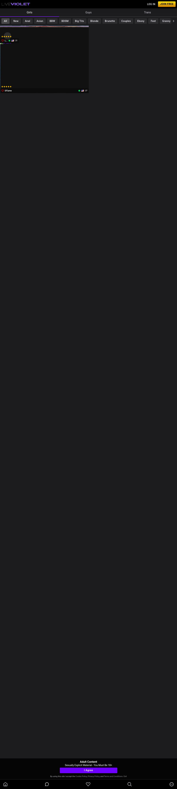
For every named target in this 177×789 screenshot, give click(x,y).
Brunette (110, 21)
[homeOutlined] (5, 784)
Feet (153, 21)
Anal (27, 21)
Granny (166, 21)
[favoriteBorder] (88, 784)
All (5, 21)
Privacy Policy (93, 776)
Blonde (94, 21)
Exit (125, 776)
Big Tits (79, 21)
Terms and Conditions (113, 776)
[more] (172, 784)
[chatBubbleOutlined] (46, 784)
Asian (40, 21)
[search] (130, 784)
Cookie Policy (81, 776)
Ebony (140, 21)
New (15, 21)
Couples (126, 21)
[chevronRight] (173, 21)
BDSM (65, 21)
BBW (52, 21)
